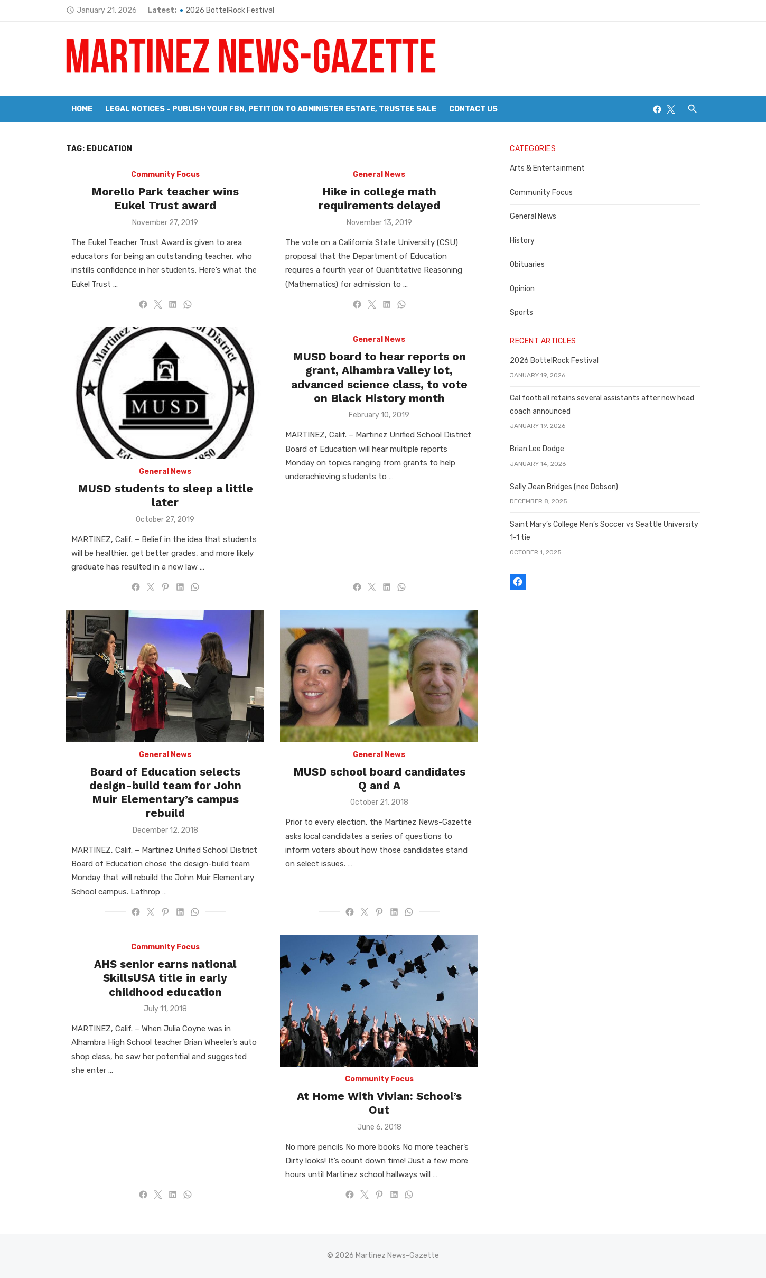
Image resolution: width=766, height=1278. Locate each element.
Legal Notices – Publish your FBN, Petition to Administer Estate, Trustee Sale (270, 109)
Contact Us (473, 109)
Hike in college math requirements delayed (379, 198)
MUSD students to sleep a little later (165, 495)
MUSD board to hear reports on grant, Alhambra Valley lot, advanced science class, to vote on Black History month (379, 377)
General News (379, 174)
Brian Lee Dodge (537, 448)
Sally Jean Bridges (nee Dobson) (564, 486)
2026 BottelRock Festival (229, 10)
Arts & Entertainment (547, 168)
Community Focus (165, 174)
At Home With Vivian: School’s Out (379, 1102)
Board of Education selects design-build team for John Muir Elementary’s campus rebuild (165, 792)
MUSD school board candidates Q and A (379, 778)
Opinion (522, 288)
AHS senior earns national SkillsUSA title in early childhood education (165, 978)
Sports (521, 312)
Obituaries (527, 264)
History (522, 240)
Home (81, 109)
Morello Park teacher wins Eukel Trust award (165, 198)
